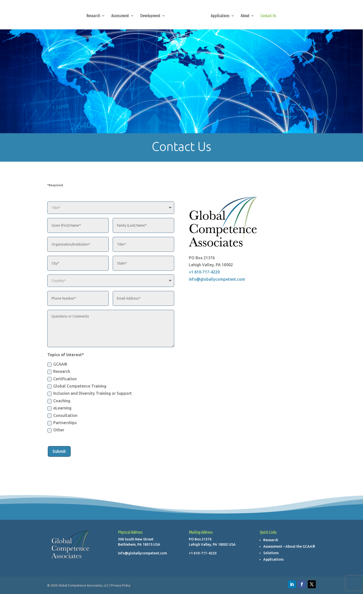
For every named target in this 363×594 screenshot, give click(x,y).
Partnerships (62, 422)
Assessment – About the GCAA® (289, 546)
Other (55, 430)
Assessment (121, 15)
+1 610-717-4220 (204, 272)
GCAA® (57, 364)
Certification (62, 379)
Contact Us (267, 15)
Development (152, 15)
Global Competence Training (76, 386)
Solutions (271, 553)
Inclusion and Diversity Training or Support (89, 393)
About (243, 15)
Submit (59, 451)
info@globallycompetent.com (217, 279)
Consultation (62, 415)
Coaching (58, 400)
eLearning (59, 408)
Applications (218, 15)
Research (95, 15)
